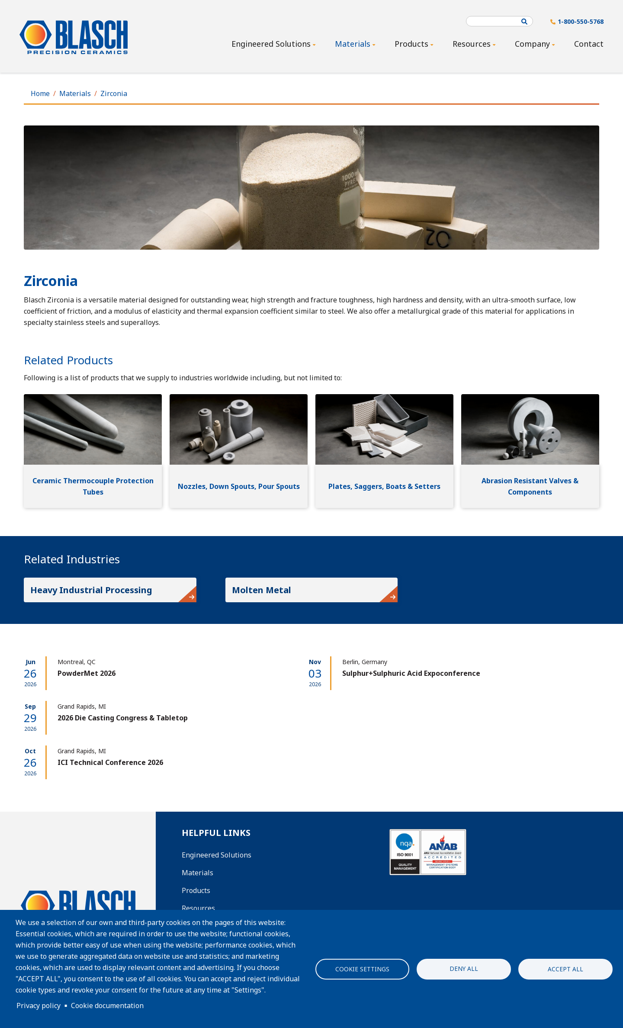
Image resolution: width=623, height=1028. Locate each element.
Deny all (464, 968)
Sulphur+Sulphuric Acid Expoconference (411, 673)
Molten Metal (261, 590)
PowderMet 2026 (87, 673)
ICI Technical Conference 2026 (110, 762)
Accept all (565, 969)
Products (196, 890)
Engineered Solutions (216, 855)
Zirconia (113, 93)
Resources (198, 908)
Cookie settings (362, 969)
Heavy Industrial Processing (91, 590)
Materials (75, 93)
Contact (589, 44)
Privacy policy (38, 1005)
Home (40, 93)
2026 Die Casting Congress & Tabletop (123, 718)
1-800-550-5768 (581, 21)
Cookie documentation (107, 1005)
